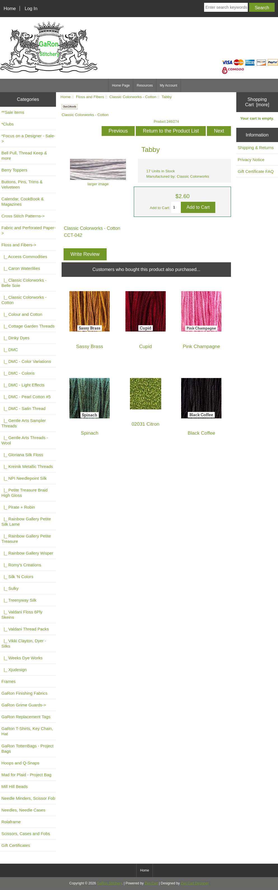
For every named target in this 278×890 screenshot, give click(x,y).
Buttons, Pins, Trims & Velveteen (22, 184)
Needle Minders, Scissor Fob (28, 798)
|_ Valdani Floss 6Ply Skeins (22, 614)
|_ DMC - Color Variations (26, 361)
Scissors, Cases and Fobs (25, 833)
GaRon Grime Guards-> (23, 705)
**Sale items (12, 112)
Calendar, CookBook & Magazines (22, 201)
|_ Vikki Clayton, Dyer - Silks (23, 643)
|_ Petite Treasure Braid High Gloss (24, 493)
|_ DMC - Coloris (18, 373)
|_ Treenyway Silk (18, 600)
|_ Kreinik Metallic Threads (27, 466)
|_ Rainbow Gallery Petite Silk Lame (26, 521)
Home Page (121, 85)
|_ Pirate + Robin (18, 507)
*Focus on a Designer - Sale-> (28, 138)
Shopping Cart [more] (257, 102)
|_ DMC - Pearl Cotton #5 (26, 396)
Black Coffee (201, 433)
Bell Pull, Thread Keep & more (24, 155)
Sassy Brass (89, 346)
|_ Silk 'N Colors (17, 576)
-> (18, 244)
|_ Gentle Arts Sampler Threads (23, 423)
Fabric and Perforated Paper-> (28, 230)
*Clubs (7, 124)
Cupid (145, 346)
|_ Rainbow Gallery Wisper (27, 553)
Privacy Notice (251, 159)
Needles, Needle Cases (23, 810)
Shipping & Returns (256, 147)
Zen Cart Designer (195, 883)
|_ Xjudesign (14, 669)
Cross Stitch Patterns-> (23, 216)
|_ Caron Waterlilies (20, 268)
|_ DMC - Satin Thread (23, 408)
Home (10, 8)
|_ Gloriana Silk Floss (22, 454)
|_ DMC (9, 349)
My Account (168, 85)
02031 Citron (146, 424)
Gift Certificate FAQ (256, 171)
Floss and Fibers (90, 97)
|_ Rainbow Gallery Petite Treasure (26, 539)
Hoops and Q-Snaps (20, 763)
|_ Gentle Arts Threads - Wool (24, 440)
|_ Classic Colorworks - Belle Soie (23, 283)
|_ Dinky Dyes (15, 337)
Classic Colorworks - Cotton (132, 97)
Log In (31, 8)
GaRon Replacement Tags (25, 716)
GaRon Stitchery (109, 883)
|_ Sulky (9, 588)
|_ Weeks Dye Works (22, 657)
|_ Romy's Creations (21, 564)
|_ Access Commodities (24, 256)
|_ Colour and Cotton (21, 314)
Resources (145, 85)
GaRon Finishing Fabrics (24, 693)
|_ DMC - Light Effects (23, 385)
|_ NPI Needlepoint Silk (24, 478)
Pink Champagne (201, 346)
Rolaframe (11, 821)
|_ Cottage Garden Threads (28, 326)
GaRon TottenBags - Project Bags (27, 748)
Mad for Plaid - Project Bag (26, 774)
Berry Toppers (14, 170)
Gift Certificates (15, 845)
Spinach (90, 433)
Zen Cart (151, 883)
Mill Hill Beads (14, 786)
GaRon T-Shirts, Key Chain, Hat (27, 731)
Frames (8, 681)
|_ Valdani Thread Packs (25, 629)
